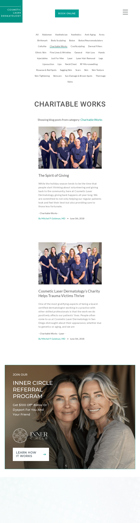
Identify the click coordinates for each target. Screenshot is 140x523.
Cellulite (42, 46)
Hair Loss (90, 52)
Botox (72, 40)
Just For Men (57, 58)
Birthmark (42, 40)
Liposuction (48, 64)
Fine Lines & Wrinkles (60, 52)
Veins (70, 81)
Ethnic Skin (40, 52)
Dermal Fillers (95, 46)
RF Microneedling (89, 64)
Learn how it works (26, 446)
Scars (78, 70)
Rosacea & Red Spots (46, 70)
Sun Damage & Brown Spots (78, 75)
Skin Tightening (42, 75)
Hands (101, 52)
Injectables (42, 58)
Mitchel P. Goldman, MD (53, 214)
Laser (70, 58)
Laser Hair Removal (85, 58)
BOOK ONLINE (67, 13)
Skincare (57, 75)
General (78, 52)
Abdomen (47, 34)
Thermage (101, 75)
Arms (101, 34)
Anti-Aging (90, 34)
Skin (86, 70)
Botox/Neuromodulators (90, 40)
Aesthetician (61, 34)
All (37, 34)
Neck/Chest (71, 64)
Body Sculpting (58, 40)
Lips (60, 64)
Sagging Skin (66, 70)
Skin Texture (98, 70)
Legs (101, 58)
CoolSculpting (78, 46)
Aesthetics (76, 34)
